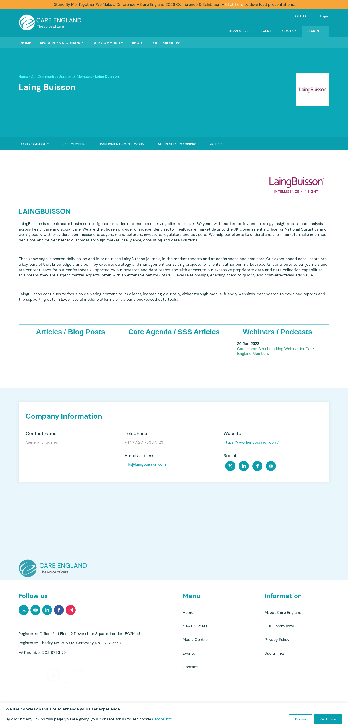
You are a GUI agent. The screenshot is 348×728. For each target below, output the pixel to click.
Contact (290, 31)
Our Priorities (166, 43)
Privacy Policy (277, 639)
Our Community (107, 43)
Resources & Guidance (61, 43)
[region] (174, 715)
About (138, 43)
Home (26, 43)
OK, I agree (328, 719)
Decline (300, 719)
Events (267, 31)
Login (324, 16)
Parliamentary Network (122, 143)
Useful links (275, 653)
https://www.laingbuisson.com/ (251, 442)
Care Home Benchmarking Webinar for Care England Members (275, 351)
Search (313, 31)
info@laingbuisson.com (145, 464)
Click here (234, 4)
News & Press (241, 31)
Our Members (74, 143)
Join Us (299, 16)
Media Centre (195, 639)
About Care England (283, 612)
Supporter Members (75, 76)
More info (163, 719)
